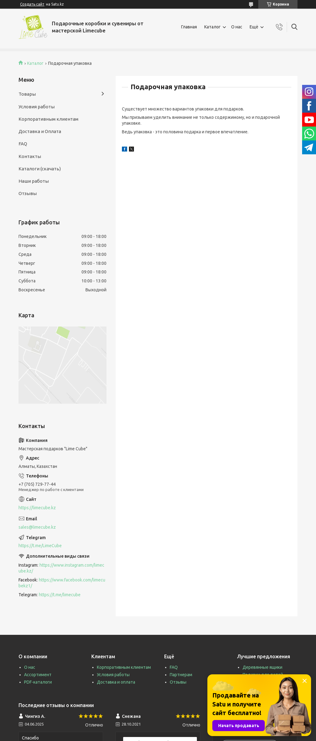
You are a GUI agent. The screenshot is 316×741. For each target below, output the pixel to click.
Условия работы (37, 106)
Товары (27, 94)
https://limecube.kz (37, 507)
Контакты (30, 156)
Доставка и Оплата (40, 131)
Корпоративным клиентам (48, 119)
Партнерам (181, 674)
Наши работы (34, 181)
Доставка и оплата (116, 682)
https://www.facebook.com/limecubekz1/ (62, 582)
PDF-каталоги (38, 682)
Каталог (212, 26)
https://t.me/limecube (60, 594)
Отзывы (28, 193)
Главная (189, 26)
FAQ (23, 143)
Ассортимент (38, 674)
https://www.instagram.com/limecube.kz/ (61, 568)
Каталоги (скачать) (40, 168)
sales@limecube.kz (37, 527)
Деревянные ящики (262, 667)
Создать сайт (32, 4)
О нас (236, 26)
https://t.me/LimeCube (40, 545)
